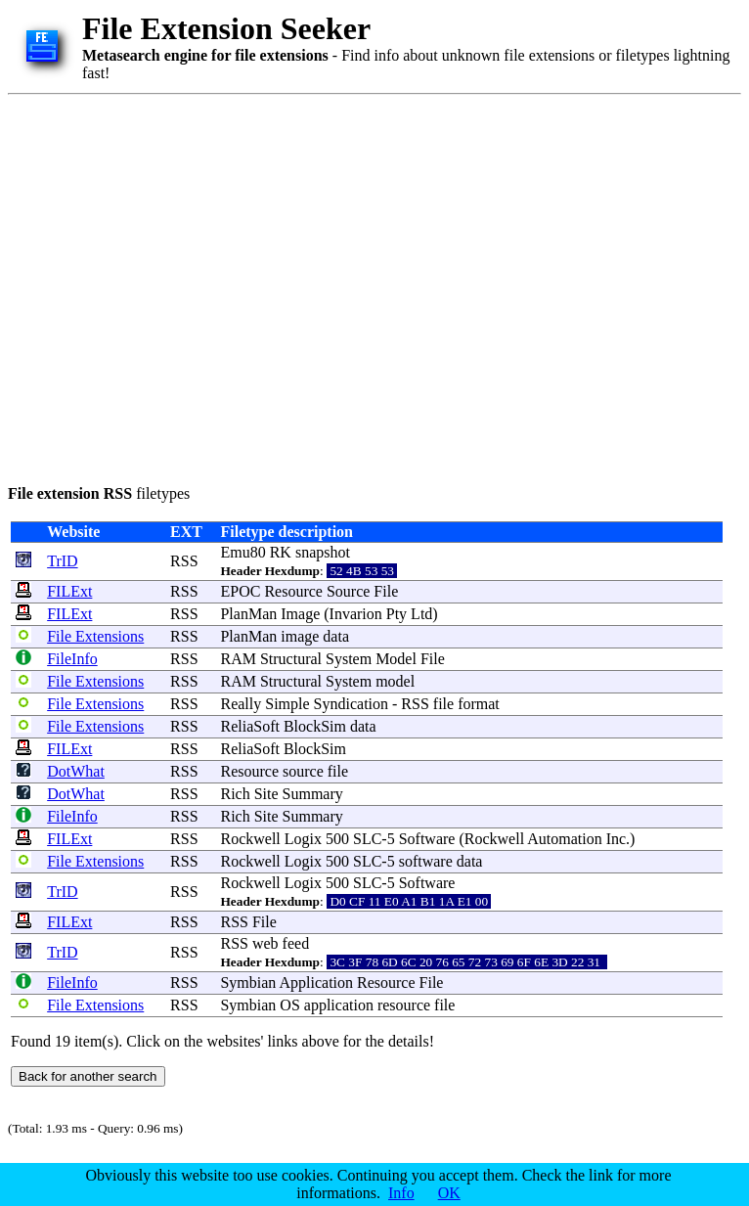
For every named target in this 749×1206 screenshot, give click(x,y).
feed (296, 943)
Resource (293, 591)
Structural (291, 658)
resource (403, 1005)
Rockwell (250, 838)
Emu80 (242, 552)
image (300, 636)
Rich (234, 793)
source (303, 771)
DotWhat (76, 771)
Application (316, 982)
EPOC (240, 591)
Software (427, 838)
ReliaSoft (249, 726)
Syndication (351, 703)
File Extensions (95, 636)
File (386, 591)
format (479, 703)
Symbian (248, 982)
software (426, 861)
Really (240, 703)
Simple (287, 703)
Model (396, 658)
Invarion (356, 613)
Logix (303, 838)
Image (300, 613)
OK (449, 1192)
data (336, 636)
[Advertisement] (183, 286)
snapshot (322, 552)
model (395, 681)
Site (266, 793)
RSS (184, 561)
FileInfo (72, 658)
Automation (564, 838)
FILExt (69, 591)
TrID (62, 561)
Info (401, 1192)
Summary (313, 793)
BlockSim (315, 726)
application (339, 1005)
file (443, 703)
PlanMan (248, 613)
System (349, 658)
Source (348, 591)
